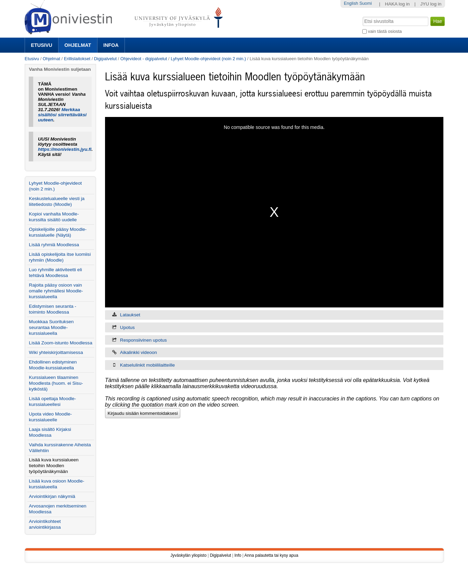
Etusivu (41, 45)
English (351, 3)
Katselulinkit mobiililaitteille (147, 365)
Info (237, 555)
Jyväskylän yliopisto (188, 555)
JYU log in (430, 3)
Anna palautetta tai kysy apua (271, 555)
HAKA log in (397, 3)
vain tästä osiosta (385, 31)
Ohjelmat (77, 45)
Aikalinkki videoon (138, 352)
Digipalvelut (105, 58)
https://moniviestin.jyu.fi (64, 149)
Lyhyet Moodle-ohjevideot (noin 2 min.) (208, 58)
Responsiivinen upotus (143, 340)
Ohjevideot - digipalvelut (143, 58)
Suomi (365, 3)
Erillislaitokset (77, 58)
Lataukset (130, 314)
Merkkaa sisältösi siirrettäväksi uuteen (62, 114)
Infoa (111, 45)
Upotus (127, 327)
